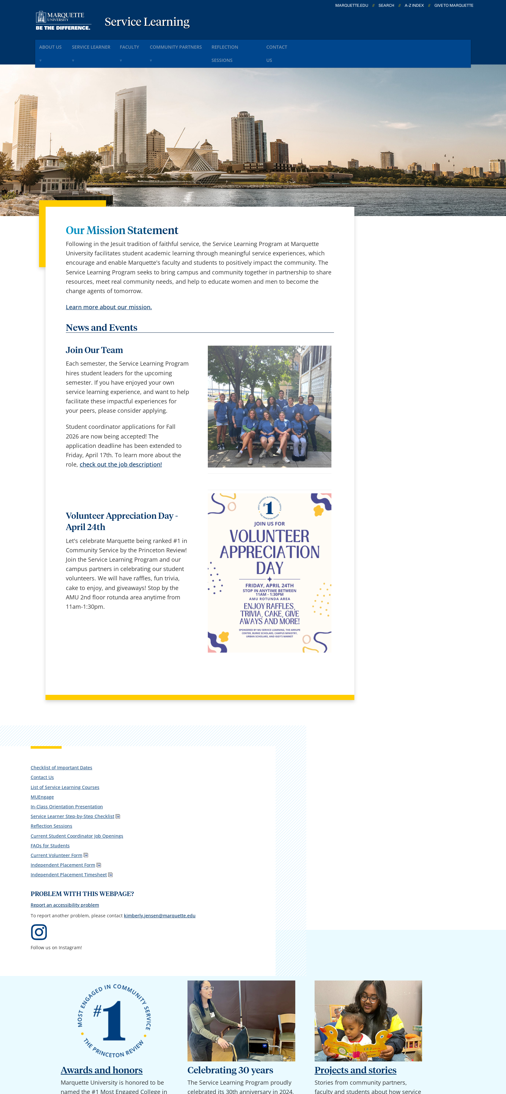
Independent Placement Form (397, 340)
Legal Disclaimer (307, 1055)
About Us (54, 45)
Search (386, 5)
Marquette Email (267, 965)
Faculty (146, 45)
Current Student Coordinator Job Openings (400, 308)
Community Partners (198, 45)
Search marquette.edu (192, 1016)
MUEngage (376, 260)
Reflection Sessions (263, 45)
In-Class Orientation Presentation (401, 270)
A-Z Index (414, 5)
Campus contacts (185, 965)
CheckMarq (260, 982)
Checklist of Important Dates (396, 231)
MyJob (253, 1016)
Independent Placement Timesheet (391, 353)
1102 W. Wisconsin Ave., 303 (63, 974)
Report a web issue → (397, 1015)
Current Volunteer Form (391, 331)
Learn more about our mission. (109, 289)
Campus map (180, 982)
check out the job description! (121, 446)
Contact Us (315, 45)
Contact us (176, 999)
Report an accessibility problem (399, 395)
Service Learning (147, 22)
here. (85, 899)
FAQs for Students (384, 321)
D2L (250, 999)
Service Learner (101, 45)
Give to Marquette (453, 5)
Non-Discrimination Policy (373, 1055)
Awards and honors (102, 802)
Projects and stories (356, 802)
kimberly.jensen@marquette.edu (401, 420)
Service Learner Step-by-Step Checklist (396, 283)
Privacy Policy (259, 1055)
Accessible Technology (450, 1055)
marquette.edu (351, 5)
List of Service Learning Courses (399, 251)
